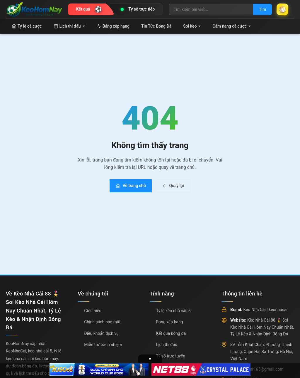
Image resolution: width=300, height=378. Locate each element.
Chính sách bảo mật (102, 322)
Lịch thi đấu (69, 26)
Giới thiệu (92, 310)
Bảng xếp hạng (113, 26)
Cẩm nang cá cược (231, 26)
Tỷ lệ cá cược (27, 26)
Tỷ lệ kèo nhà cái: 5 (173, 310)
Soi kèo (192, 26)
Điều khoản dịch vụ (101, 333)
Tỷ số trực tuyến (170, 356)
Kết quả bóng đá (171, 333)
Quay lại (173, 185)
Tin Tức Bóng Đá (156, 26)
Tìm (262, 9)
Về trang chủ (131, 185)
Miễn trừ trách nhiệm (103, 344)
